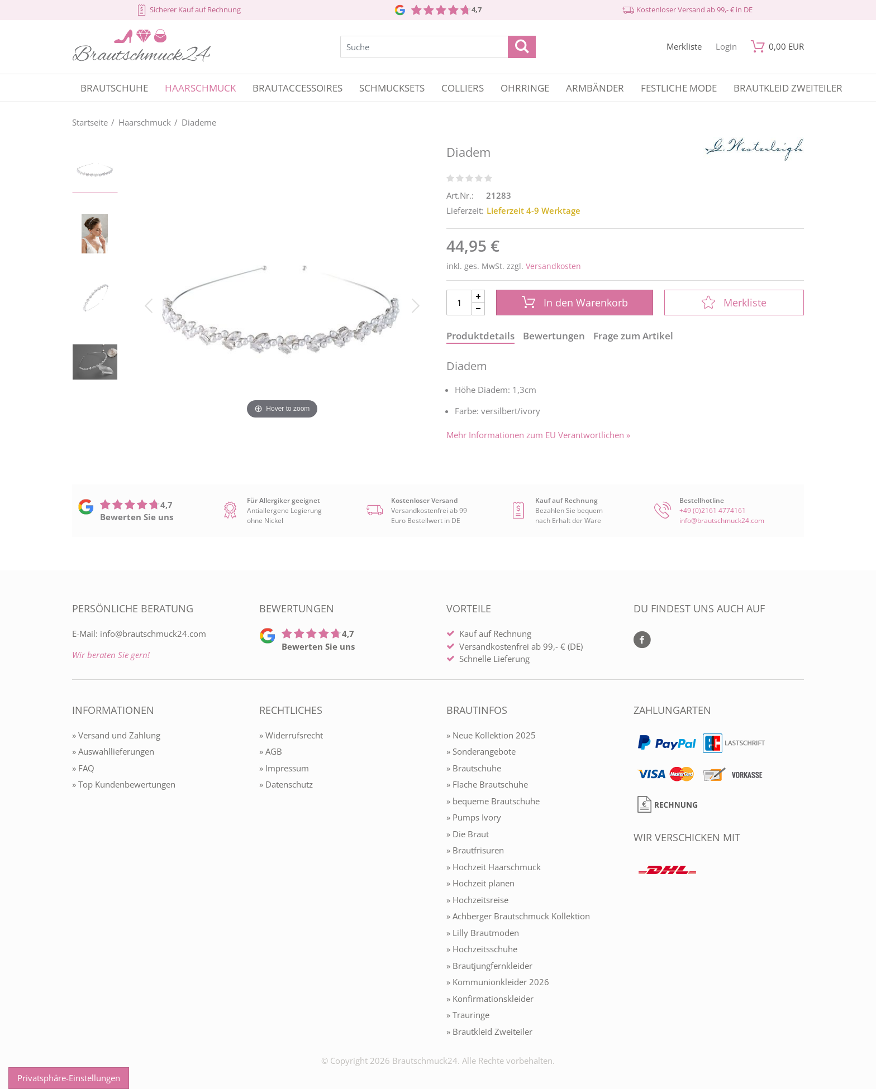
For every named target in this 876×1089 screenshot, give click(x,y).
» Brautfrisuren (475, 850)
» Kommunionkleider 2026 (497, 981)
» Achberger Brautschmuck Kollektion (518, 916)
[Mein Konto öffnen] (726, 46)
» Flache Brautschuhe (487, 784)
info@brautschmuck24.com (721, 520)
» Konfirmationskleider (490, 998)
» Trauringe (467, 1014)
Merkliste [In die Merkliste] (734, 302)
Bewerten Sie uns (136, 516)
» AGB (270, 751)
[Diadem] (282, 304)
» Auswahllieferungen (113, 751)
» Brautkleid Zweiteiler (489, 1031)
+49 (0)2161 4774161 (712, 510)
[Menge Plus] (478, 296)
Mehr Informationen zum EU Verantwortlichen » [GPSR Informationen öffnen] (538, 435)
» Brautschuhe (473, 768)
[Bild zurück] (149, 305)
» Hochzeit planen (480, 883)
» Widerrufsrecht (291, 735)
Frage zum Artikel (633, 335)
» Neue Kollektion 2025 (491, 735)
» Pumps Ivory (473, 817)
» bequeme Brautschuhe (493, 801)
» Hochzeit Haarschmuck (493, 866)
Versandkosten (553, 266)
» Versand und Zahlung (116, 735)
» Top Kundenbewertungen (123, 784)
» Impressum (284, 768)
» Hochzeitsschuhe (481, 948)
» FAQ (83, 768)
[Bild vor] (416, 305)
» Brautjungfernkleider (489, 965)
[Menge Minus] (478, 309)
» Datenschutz (286, 784)
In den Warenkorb (575, 302)
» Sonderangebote (481, 751)
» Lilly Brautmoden (482, 932)
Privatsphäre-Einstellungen (68, 1077)
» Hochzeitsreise (477, 899)
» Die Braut (467, 833)
